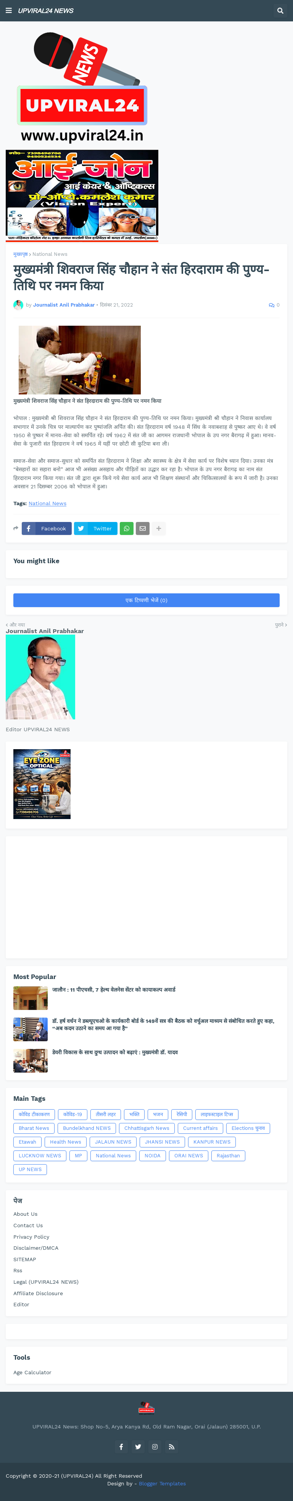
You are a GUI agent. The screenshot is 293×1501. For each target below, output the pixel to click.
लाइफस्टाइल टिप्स (217, 1114)
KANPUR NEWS (211, 1142)
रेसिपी (182, 1114)
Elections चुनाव (248, 1128)
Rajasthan (228, 1155)
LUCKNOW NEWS (40, 1155)
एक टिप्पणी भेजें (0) (146, 600)
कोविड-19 (72, 1114)
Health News (65, 1142)
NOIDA (153, 1155)
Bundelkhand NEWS (87, 1128)
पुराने (279, 624)
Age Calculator (32, 1372)
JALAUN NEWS (113, 1142)
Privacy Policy (31, 1237)
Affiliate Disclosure (38, 1293)
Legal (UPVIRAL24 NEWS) (46, 1282)
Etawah (27, 1142)
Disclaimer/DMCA (35, 1248)
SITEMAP (24, 1259)
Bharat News (34, 1128)
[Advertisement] (146, 897)
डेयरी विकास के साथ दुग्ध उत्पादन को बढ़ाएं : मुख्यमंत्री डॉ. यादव (115, 1052)
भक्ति (134, 1114)
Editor (21, 1304)
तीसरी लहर (106, 1114)
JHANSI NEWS (162, 1142)
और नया (17, 624)
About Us (25, 1214)
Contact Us (28, 1225)
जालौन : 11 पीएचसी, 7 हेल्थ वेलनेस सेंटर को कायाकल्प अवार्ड (113, 990)
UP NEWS (30, 1169)
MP (78, 1155)
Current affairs (200, 1128)
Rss (17, 1270)
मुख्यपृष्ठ (20, 254)
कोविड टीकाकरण (34, 1114)
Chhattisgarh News (146, 1128)
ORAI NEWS (188, 1155)
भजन (158, 1114)
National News (50, 254)
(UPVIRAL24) (77, 1476)
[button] (9, 11)
